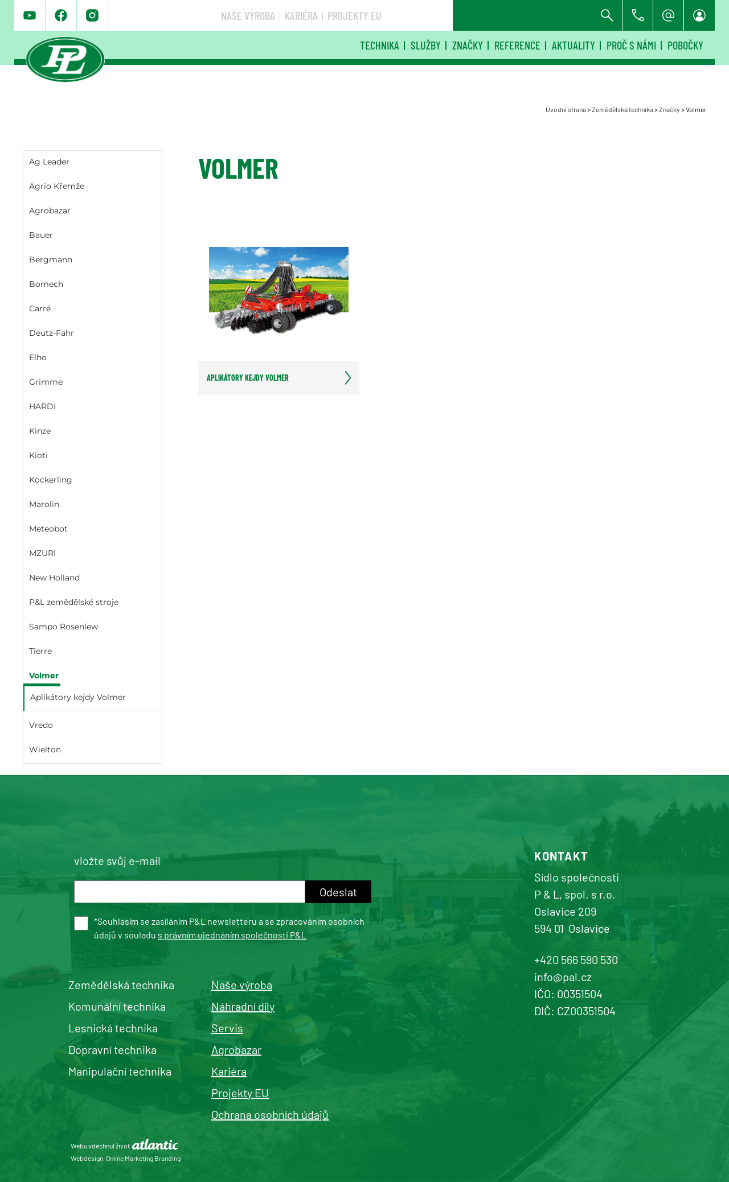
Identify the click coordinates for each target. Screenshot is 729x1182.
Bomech (46, 284)
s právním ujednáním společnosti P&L (232, 934)
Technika (379, 45)
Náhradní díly (243, 1006)
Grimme (46, 382)
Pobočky (685, 45)
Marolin (44, 504)
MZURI (42, 553)
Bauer (41, 235)
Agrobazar (50, 210)
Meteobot (48, 529)
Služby (426, 45)
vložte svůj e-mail (117, 860)
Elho (38, 357)
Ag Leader (49, 161)
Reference (517, 45)
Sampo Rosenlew (63, 626)
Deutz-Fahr (51, 333)
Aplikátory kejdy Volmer (78, 697)
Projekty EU (524, 15)
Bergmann (50, 259)
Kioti (38, 455)
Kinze (40, 431)
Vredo (41, 725)
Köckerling (50, 480)
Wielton (45, 749)
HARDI (42, 406)
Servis (227, 1028)
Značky (467, 45)
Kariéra (471, 15)
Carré (40, 308)
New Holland (54, 578)
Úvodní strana (566, 109)
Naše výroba (418, 15)
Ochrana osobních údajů (270, 1114)
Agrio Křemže (56, 186)
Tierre (40, 651)
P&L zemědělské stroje (73, 602)
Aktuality (573, 45)
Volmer (44, 675)
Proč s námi (631, 45)
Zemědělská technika (622, 109)
